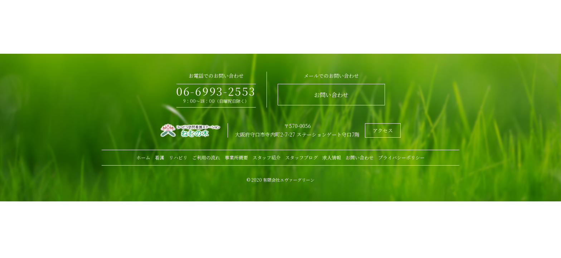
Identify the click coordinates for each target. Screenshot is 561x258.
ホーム (143, 157)
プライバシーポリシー (401, 157)
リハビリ (178, 157)
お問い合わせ (331, 95)
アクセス (383, 130)
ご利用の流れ (206, 157)
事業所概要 (236, 157)
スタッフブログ (301, 157)
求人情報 (331, 157)
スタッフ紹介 (266, 157)
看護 (159, 157)
